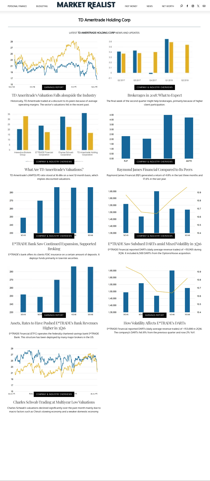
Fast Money (131, 6)
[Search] (181, 5)
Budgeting (42, 6)
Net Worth (168, 6)
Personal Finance (17, 6)
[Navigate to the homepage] (86, 5)
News (150, 6)
